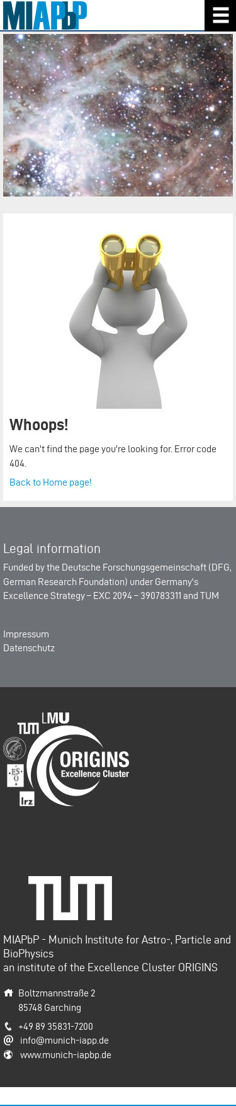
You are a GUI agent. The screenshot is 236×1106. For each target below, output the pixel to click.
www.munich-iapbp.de (65, 1054)
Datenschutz (29, 647)
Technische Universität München (74, 889)
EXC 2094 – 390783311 (137, 595)
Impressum (26, 634)
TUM (209, 595)
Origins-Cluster (34, 719)
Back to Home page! (50, 482)
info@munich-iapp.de (64, 1040)
